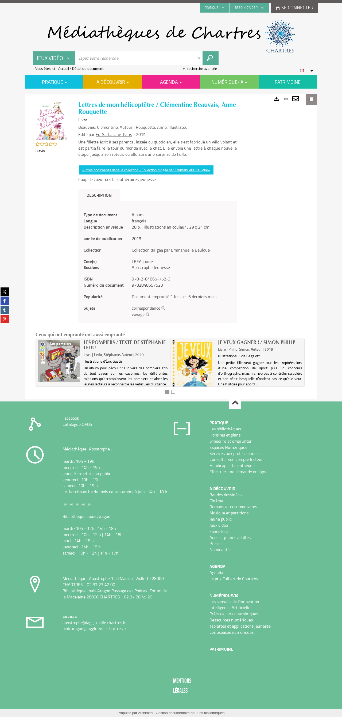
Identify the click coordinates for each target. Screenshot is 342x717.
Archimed (145, 713)
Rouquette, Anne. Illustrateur (162, 127)
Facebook (71, 418)
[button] (52, 119)
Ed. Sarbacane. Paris (114, 134)
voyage (138, 314)
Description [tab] (99, 195)
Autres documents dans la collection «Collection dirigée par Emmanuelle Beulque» (146, 169)
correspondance (146, 308)
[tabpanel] (157, 264)
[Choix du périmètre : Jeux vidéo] (54, 58)
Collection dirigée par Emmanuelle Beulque (171, 250)
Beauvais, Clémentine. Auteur (105, 127)
